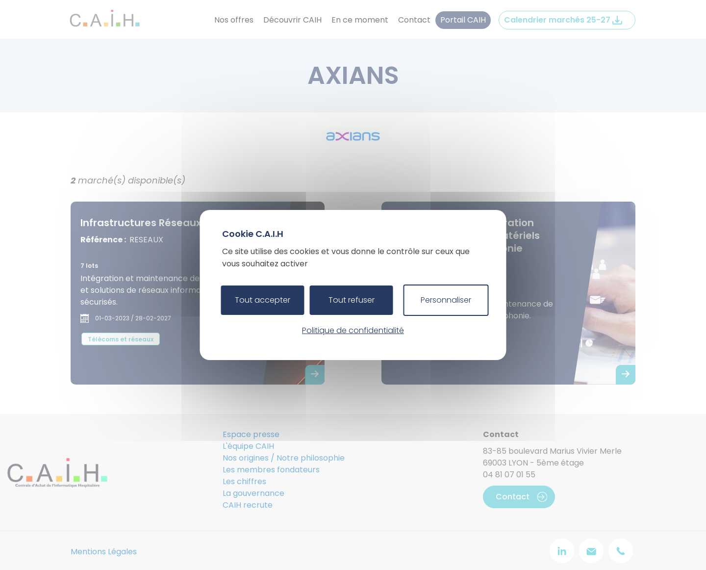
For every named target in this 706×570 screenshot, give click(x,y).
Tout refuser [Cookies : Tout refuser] (351, 300)
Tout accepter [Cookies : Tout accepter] (262, 300)
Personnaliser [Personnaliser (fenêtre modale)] (446, 300)
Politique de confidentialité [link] (353, 330)
